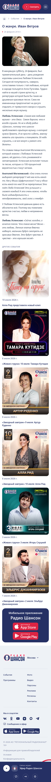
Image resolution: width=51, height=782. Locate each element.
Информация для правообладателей (21, 750)
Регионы (31, 695)
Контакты (32, 701)
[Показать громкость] (25, 776)
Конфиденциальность (14, 758)
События (15, 18)
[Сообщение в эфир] (16, 776)
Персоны (31, 685)
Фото (29, 674)
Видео (30, 680)
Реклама (31, 690)
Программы (9, 680)
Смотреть (31, 7)
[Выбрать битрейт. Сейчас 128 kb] (35, 776)
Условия (7, 754)
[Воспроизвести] (6, 768)
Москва (33, 657)
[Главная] (4, 18)
